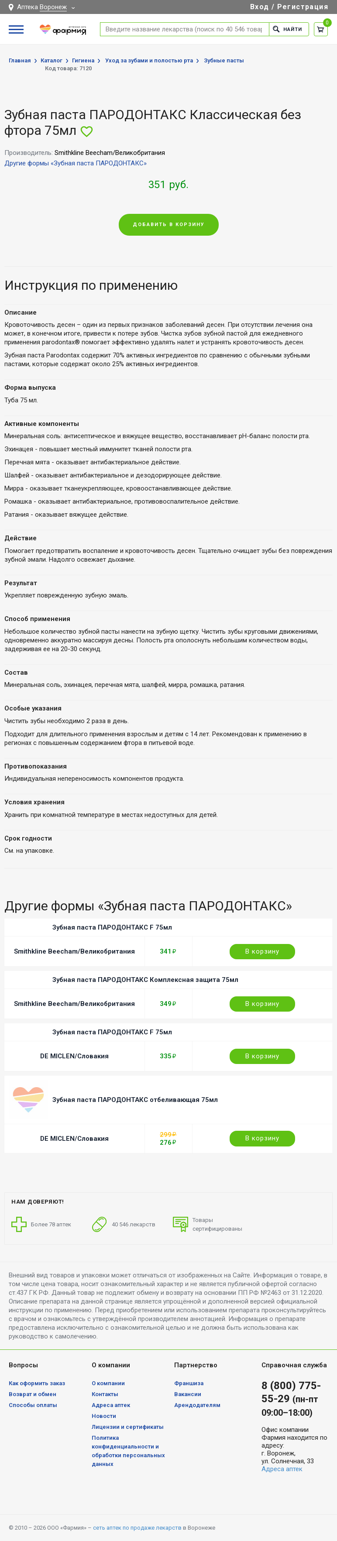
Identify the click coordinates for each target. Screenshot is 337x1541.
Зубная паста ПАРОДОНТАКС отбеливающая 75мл (135, 1100)
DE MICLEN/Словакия (74, 1056)
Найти (287, 29)
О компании (108, 1383)
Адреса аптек (111, 1405)
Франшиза (188, 1383)
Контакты (105, 1394)
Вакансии (187, 1394)
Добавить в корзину (169, 224)
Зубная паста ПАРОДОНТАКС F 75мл (112, 927)
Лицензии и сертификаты (128, 1427)
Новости (104, 1416)
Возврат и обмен (32, 1394)
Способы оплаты (33, 1405)
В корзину (262, 951)
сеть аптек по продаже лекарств (137, 1527)
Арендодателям (197, 1405)
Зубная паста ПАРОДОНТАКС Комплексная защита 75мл (145, 980)
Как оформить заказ (37, 1383)
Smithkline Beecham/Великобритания (74, 951)
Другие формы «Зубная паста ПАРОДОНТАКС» (75, 163)
